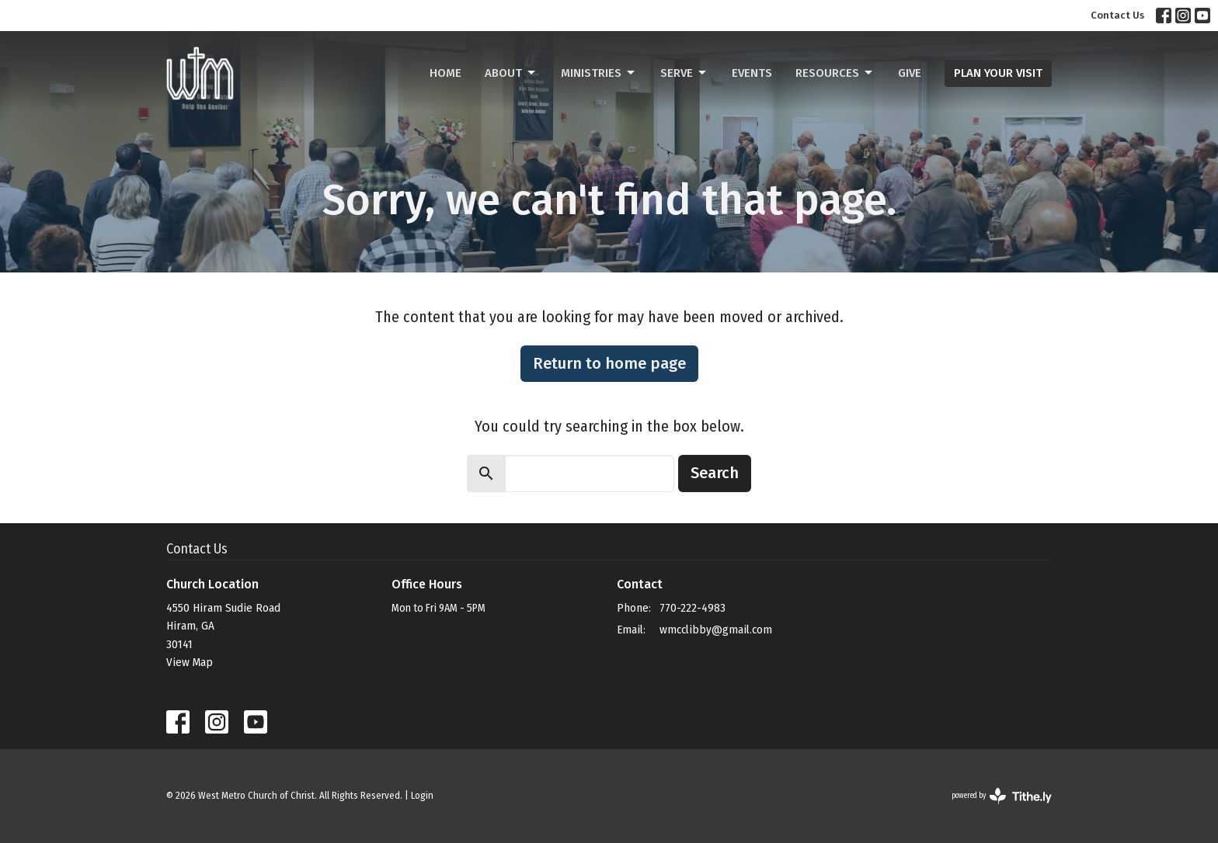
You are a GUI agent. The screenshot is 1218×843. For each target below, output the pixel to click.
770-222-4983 (692, 608)
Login (422, 795)
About (511, 73)
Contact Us (1117, 15)
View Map (189, 662)
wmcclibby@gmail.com (715, 630)
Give (909, 73)
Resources (835, 73)
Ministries (599, 73)
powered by (1002, 796)
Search (715, 472)
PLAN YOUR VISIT (998, 73)
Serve (684, 73)
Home (445, 73)
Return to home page (609, 363)
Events (752, 73)
